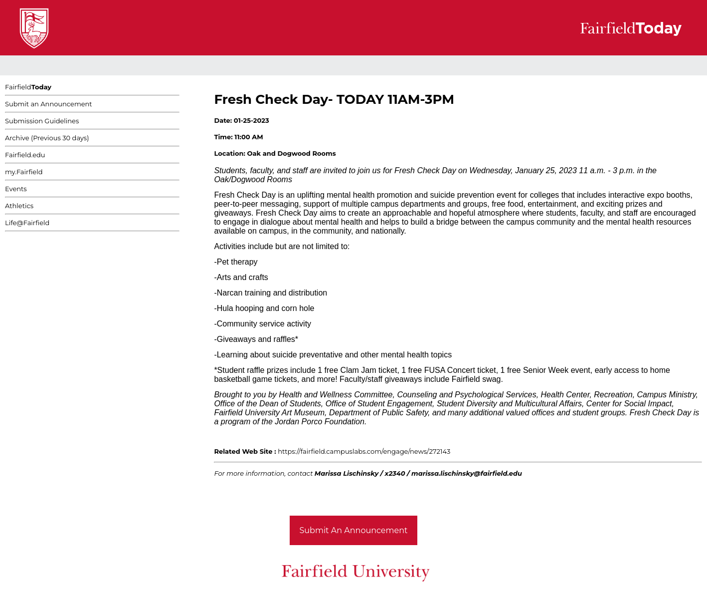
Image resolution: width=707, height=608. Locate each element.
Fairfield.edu (25, 155)
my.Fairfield (24, 172)
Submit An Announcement (354, 530)
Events (16, 189)
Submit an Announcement (48, 104)
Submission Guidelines (42, 121)
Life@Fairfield (27, 223)
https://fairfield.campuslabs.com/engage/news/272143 (364, 451)
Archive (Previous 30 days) (47, 138)
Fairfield (28, 87)
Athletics (19, 206)
